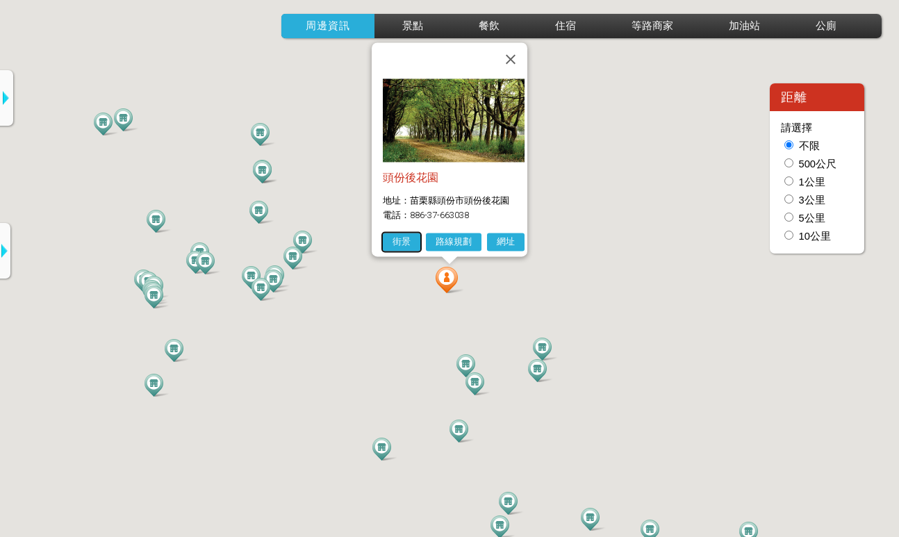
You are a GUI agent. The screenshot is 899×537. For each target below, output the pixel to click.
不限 (809, 145)
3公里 (812, 200)
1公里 (812, 182)
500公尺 (817, 164)
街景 (402, 241)
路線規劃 (454, 241)
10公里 (815, 236)
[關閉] (510, 59)
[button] (449, 280)
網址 (506, 241)
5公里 (812, 218)
